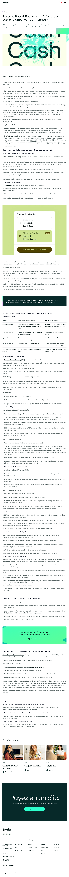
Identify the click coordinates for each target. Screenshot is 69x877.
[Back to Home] (6, 2)
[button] (61, 3)
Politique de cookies (23, 873)
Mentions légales (34, 873)
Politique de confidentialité (9, 873)
